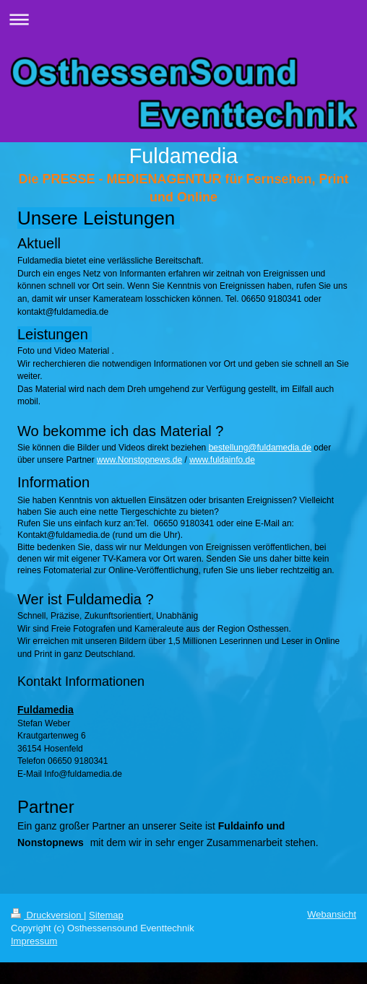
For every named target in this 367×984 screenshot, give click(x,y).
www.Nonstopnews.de (139, 460)
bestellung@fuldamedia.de (260, 448)
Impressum (34, 941)
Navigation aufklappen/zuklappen (183, 19)
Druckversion (47, 915)
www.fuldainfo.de (222, 460)
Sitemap (106, 915)
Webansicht (331, 914)
